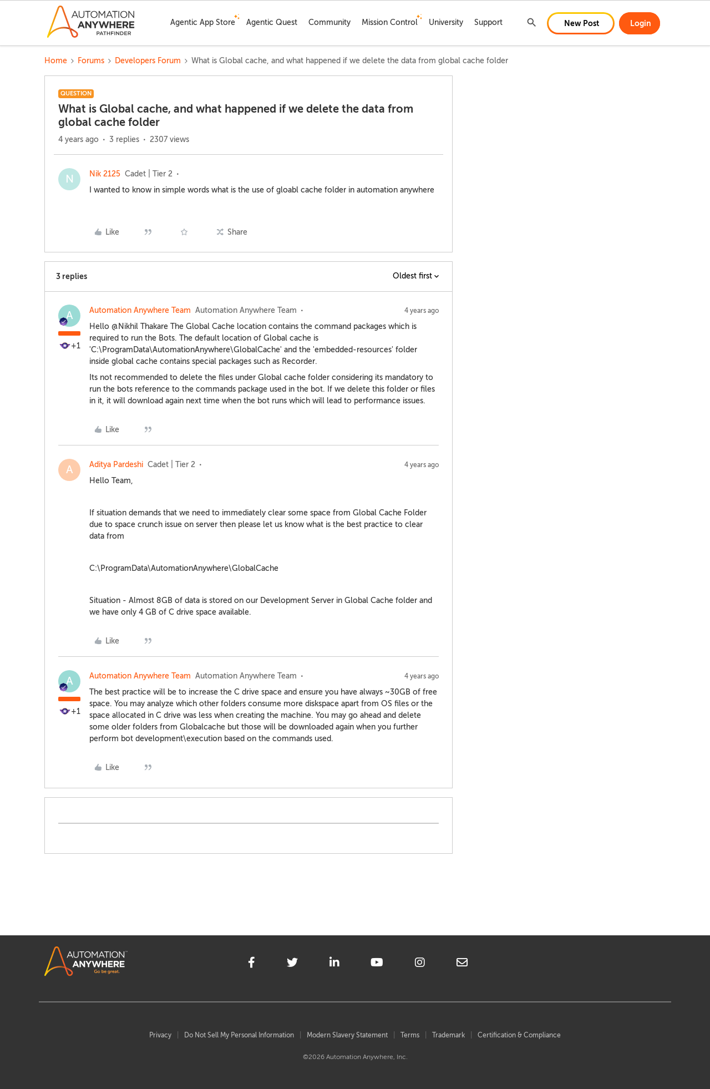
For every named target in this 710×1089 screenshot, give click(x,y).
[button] (581, 23)
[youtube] (377, 964)
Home (55, 61)
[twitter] (292, 964)
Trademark (448, 1035)
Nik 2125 (104, 174)
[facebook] (251, 964)
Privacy (160, 1035)
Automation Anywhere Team (140, 310)
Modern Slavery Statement (347, 1035)
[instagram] (420, 964)
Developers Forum (148, 61)
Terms (409, 1035)
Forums (91, 61)
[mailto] (462, 964)
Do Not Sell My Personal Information (239, 1035)
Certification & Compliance (519, 1035)
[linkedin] (334, 964)
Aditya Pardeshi (116, 464)
